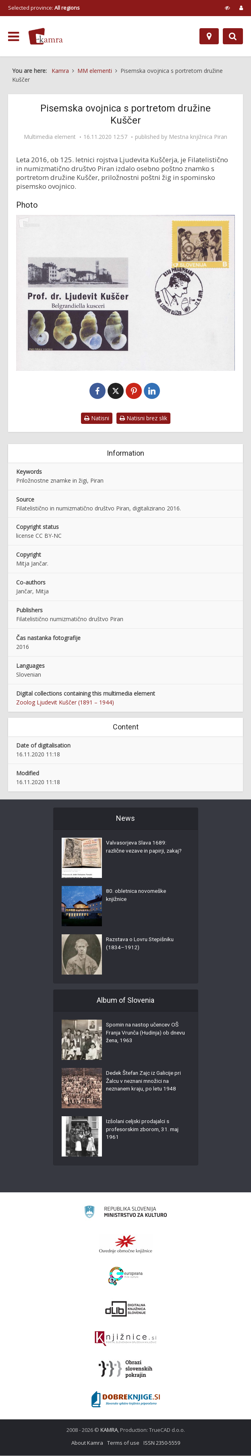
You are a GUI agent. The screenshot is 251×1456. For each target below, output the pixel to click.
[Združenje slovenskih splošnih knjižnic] (125, 1339)
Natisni (96, 418)
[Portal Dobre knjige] (125, 1400)
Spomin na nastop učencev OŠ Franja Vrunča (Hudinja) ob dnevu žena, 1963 (144, 1034)
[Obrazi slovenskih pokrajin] (125, 1369)
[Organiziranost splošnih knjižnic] (126, 1244)
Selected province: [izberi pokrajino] (44, 7)
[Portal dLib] (126, 1309)
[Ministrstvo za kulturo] (125, 1213)
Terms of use (123, 1443)
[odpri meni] (13, 36)
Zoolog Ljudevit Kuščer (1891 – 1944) (65, 702)
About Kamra (87, 1443)
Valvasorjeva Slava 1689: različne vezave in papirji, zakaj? (137, 852)
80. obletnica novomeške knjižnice (137, 896)
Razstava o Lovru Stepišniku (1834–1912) (142, 945)
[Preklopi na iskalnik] (233, 36)
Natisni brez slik (143, 418)
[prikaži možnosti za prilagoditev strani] (227, 7)
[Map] (209, 36)
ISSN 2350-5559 (161, 1443)
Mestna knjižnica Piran (198, 136)
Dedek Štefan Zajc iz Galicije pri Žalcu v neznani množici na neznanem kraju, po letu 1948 (145, 1082)
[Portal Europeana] (125, 1276)
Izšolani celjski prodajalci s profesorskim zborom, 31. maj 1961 (144, 1130)
